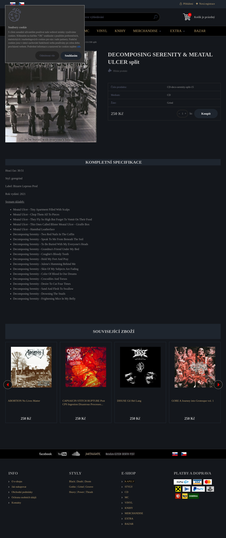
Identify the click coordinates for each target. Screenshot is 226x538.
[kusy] (182, 114)
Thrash (89, 492)
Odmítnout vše (47, 55)
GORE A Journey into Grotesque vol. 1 (193, 400)
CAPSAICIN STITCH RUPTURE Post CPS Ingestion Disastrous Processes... (84, 402)
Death (80, 481)
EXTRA (176, 31)
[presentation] (7, 384)
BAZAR (200, 31)
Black (72, 481)
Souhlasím (71, 55)
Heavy (72, 492)
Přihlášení (188, 3)
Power (81, 492)
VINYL (102, 31)
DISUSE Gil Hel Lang (129, 400)
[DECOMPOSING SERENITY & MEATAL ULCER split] (51, 96)
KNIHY (120, 31)
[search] (156, 18)
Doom (88, 481)
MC (86, 31)
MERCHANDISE (145, 31)
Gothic (72, 486)
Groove (89, 486)
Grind (81, 486)
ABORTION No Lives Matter (24, 400)
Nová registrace (207, 3)
